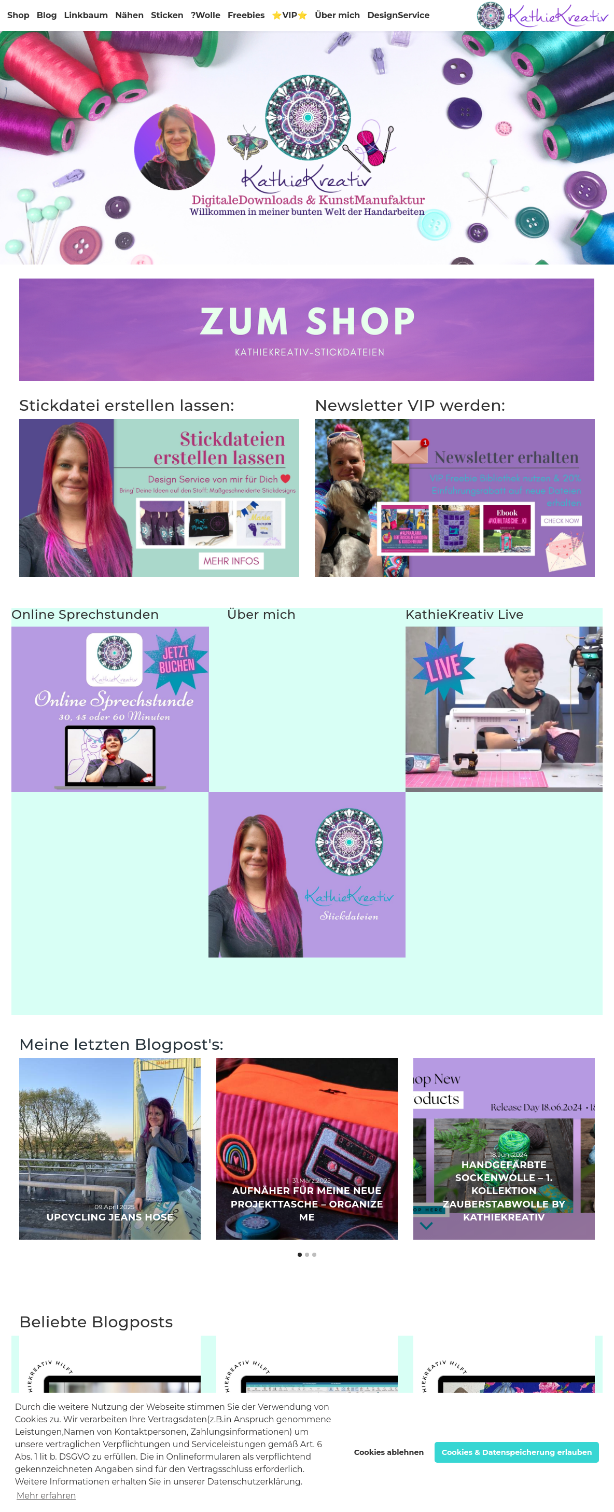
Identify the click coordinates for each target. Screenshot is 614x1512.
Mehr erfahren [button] (46, 1496)
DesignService (398, 15)
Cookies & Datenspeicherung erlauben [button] (517, 1452)
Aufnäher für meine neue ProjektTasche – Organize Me (307, 1204)
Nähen (129, 15)
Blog (47, 15)
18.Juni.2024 (508, 1154)
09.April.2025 (114, 1207)
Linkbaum (86, 15)
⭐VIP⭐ (290, 15)
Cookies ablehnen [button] (389, 1452)
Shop (18, 15)
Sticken (167, 15)
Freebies (246, 15)
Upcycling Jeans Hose (109, 1217)
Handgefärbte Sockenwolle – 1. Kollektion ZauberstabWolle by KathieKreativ (504, 1191)
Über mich (337, 15)
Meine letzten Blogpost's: (121, 1044)
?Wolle (205, 15)
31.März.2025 (311, 1180)
